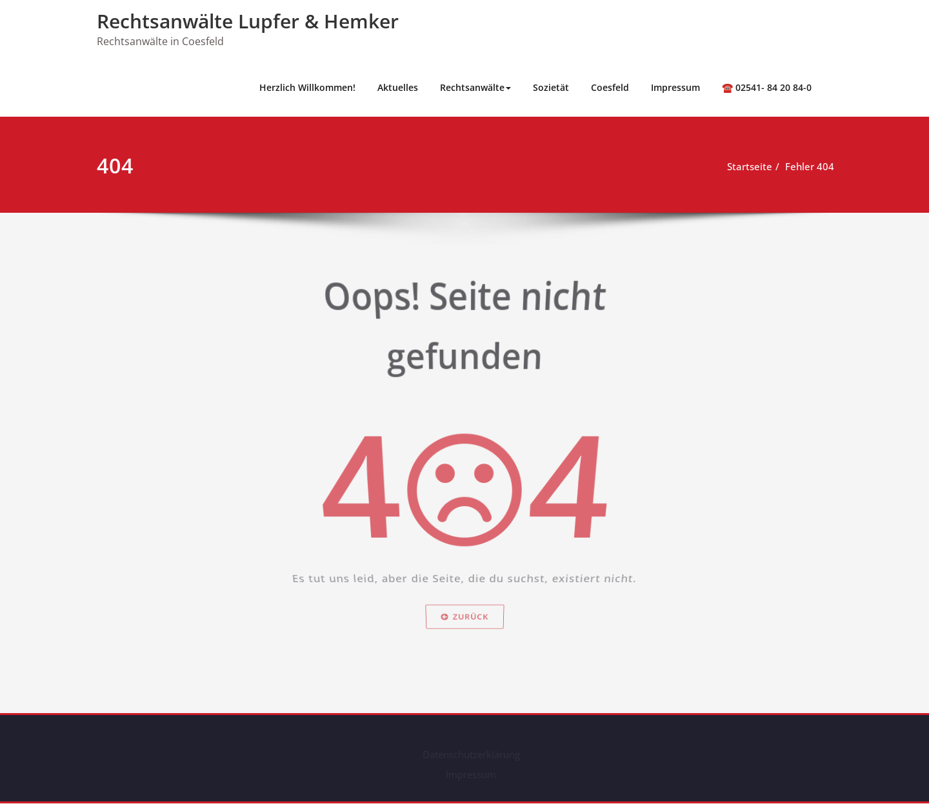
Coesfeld (610, 87)
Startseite (751, 166)
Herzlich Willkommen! (307, 87)
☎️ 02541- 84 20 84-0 (767, 87)
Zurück (464, 639)
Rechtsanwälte (475, 87)
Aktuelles (397, 87)
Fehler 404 (810, 166)
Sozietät (551, 87)
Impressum (675, 87)
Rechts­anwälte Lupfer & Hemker (248, 21)
